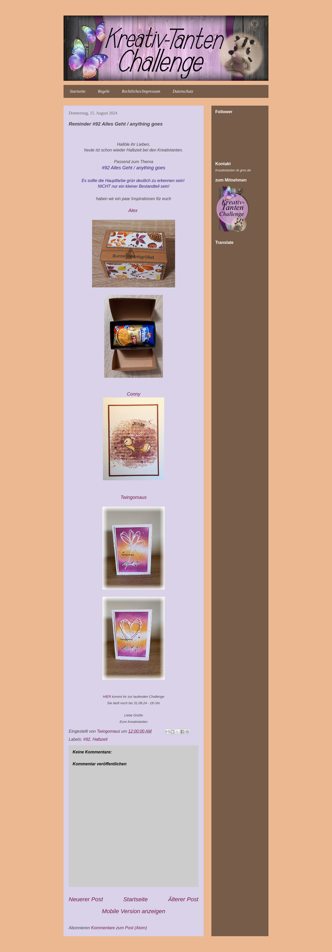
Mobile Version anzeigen (133, 911)
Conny (133, 394)
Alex (133, 210)
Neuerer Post (86, 899)
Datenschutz (183, 91)
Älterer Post (183, 899)
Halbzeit (100, 739)
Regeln (103, 91)
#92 (86, 739)
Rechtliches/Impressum (141, 91)
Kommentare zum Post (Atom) (119, 928)
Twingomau (134, 497)
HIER (107, 697)
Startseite (77, 91)
